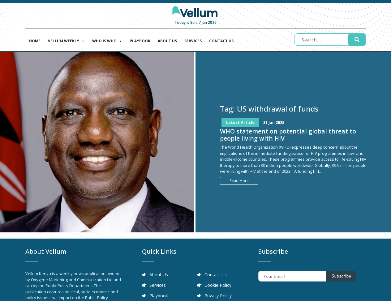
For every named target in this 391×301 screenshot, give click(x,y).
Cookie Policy (217, 285)
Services (193, 41)
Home (35, 41)
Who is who (107, 40)
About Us (167, 41)
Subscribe (341, 276)
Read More (239, 180)
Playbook (140, 41)
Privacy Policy (218, 296)
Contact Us (221, 41)
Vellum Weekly (66, 40)
